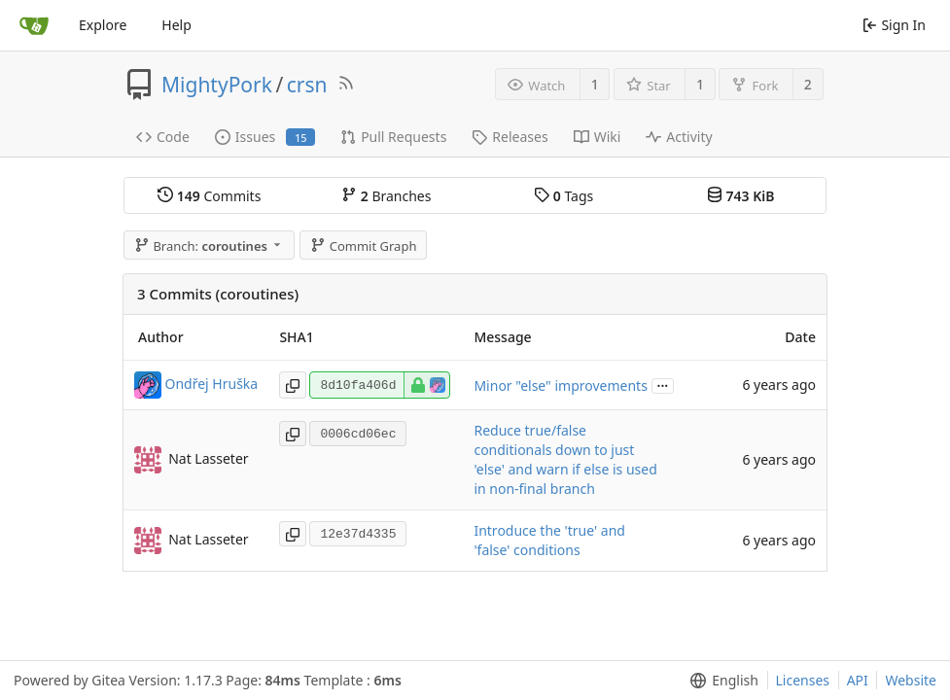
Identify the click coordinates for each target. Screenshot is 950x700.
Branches (386, 196)
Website (910, 680)
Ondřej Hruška (212, 383)
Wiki (597, 136)
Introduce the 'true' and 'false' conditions (549, 540)
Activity (679, 136)
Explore (102, 25)
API (857, 680)
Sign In (894, 25)
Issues (265, 136)
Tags (563, 196)
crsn (307, 84)
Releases (509, 136)
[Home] (34, 25)
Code (163, 136)
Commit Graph (363, 246)
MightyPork (216, 84)
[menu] (720, 680)
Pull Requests (393, 136)
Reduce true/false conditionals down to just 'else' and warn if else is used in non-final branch (565, 459)
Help (176, 25)
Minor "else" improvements (560, 385)
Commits (209, 196)
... (663, 384)
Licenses (803, 680)
